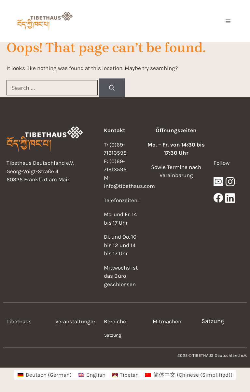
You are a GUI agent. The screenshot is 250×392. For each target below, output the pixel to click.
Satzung (112, 335)
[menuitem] (44, 375)
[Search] (112, 87)
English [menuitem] (95, 374)
